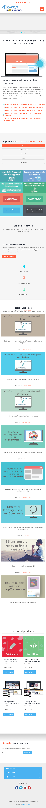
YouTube (25, 787)
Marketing (23, 162)
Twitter (21, 787)
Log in (24, 2)
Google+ (29, 787)
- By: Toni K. (26, 494)
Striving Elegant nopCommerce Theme (32, 702)
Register (19, 2)
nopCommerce (23, 149)
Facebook (16, 787)
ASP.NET (23, 154)
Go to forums (9, 256)
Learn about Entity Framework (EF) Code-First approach (25, 104)
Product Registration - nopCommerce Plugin (11, 660)
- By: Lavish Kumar (26, 308)
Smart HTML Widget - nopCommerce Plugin (32, 660)
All (23, 145)
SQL (23, 158)
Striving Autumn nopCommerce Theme (11, 702)
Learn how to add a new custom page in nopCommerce (24, 107)
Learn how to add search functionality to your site (23, 110)
